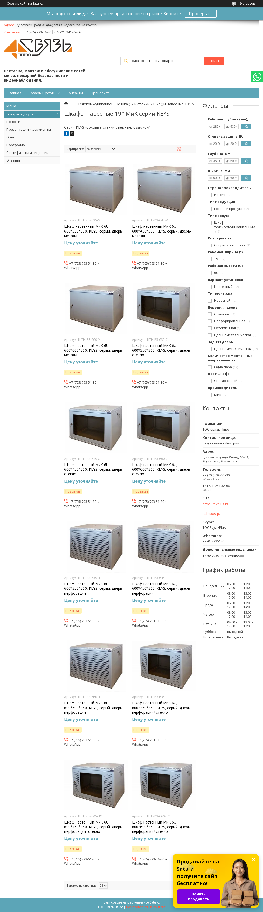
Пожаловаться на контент (145, 907)
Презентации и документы (28, 129)
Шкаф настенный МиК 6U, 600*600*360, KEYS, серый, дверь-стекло (161, 469)
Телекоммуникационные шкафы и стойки (113, 104)
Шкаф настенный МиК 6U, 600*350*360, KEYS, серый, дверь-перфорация (94, 588)
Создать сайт (17, 3)
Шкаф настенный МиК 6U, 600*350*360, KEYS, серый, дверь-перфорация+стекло (161, 707)
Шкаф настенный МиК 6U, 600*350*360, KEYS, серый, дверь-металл (94, 231)
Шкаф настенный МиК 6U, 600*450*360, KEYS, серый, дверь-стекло (94, 469)
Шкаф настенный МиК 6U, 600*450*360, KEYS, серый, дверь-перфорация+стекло (94, 827)
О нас (10, 137)
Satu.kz (155, 902)
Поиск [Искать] (214, 61)
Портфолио (15, 144)
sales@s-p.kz (213, 514)
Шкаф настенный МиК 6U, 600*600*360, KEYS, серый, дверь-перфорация (94, 707)
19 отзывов (246, 3)
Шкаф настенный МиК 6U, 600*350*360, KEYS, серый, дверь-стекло (161, 350)
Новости (13, 121)
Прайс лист (100, 93)
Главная (14, 93)
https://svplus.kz (216, 504)
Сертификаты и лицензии (27, 152)
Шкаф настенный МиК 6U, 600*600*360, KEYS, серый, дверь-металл (94, 350)
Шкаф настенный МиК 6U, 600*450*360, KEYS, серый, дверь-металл (161, 231)
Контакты (75, 93)
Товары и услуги (42, 93)
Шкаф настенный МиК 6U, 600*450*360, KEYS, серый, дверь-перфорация (161, 588)
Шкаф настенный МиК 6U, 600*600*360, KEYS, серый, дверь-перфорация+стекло (161, 827)
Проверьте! (200, 13)
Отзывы (13, 160)
